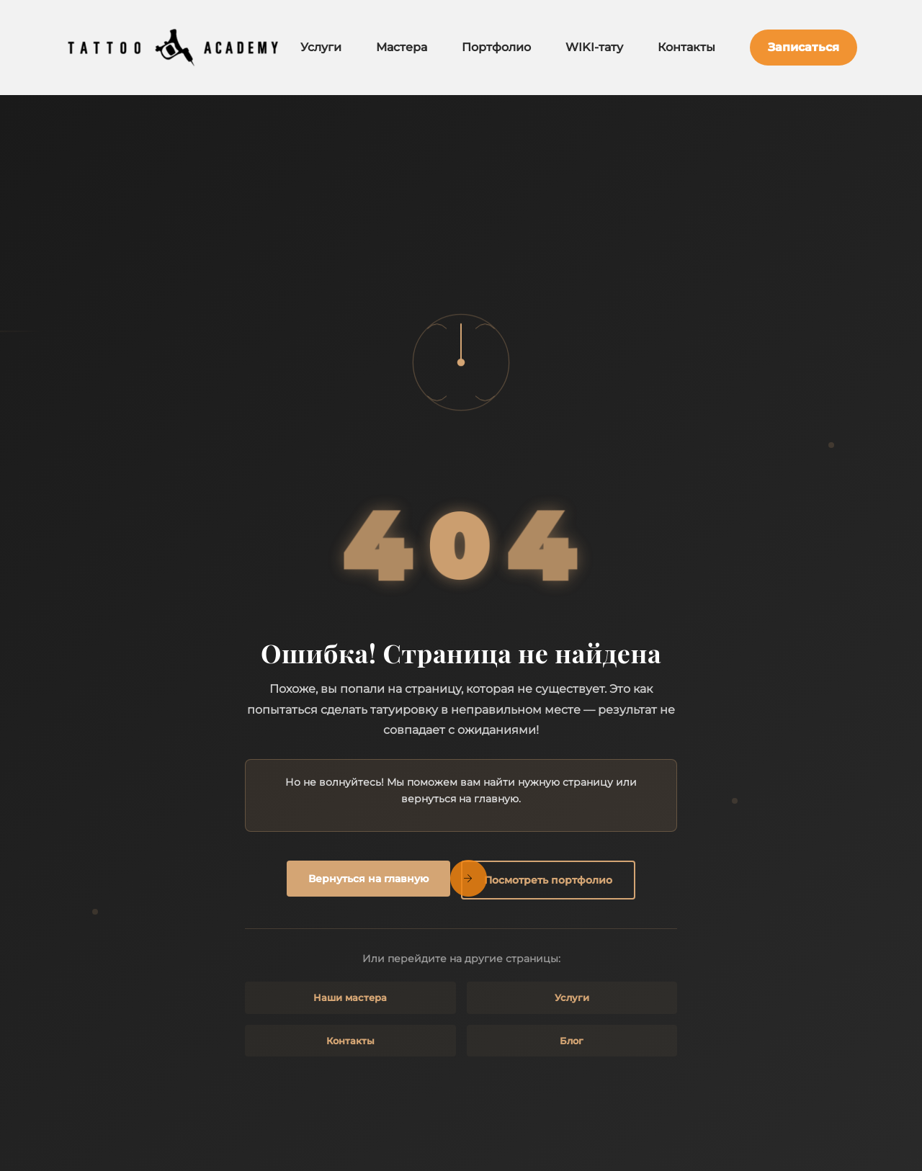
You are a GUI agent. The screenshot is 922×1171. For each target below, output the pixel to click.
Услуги (320, 47)
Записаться (803, 47)
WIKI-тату (594, 47)
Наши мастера (350, 997)
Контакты (686, 47)
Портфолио (496, 47)
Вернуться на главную (368, 878)
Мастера (401, 47)
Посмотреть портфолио (548, 880)
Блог (571, 1040)
